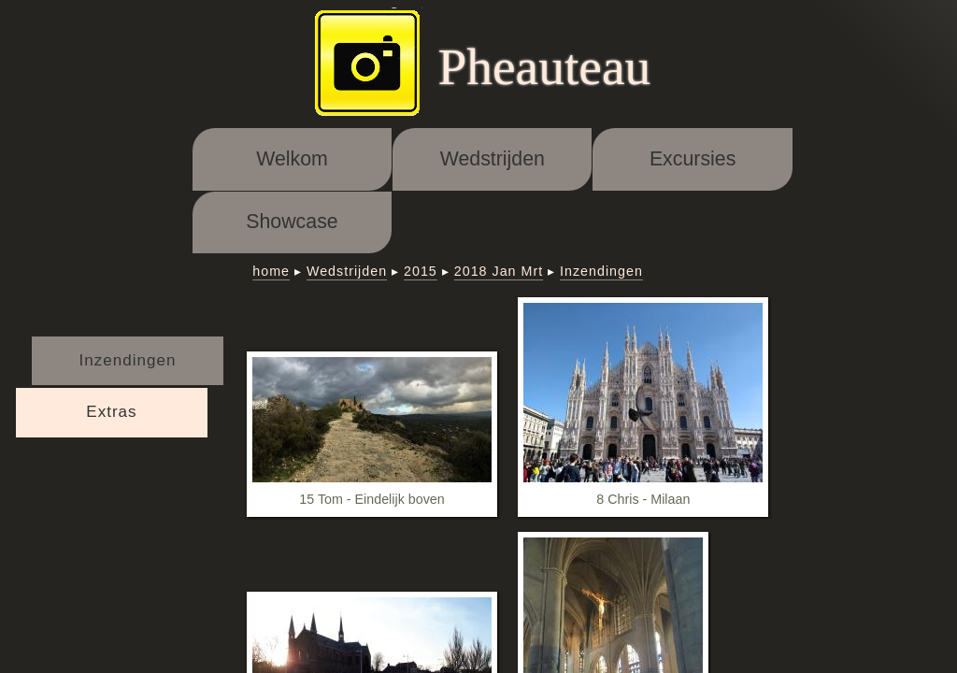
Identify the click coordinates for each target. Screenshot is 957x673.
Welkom (292, 159)
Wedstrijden (492, 159)
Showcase (291, 221)
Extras (111, 412)
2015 (420, 271)
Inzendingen (128, 360)
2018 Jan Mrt (498, 271)
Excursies (693, 159)
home (271, 271)
